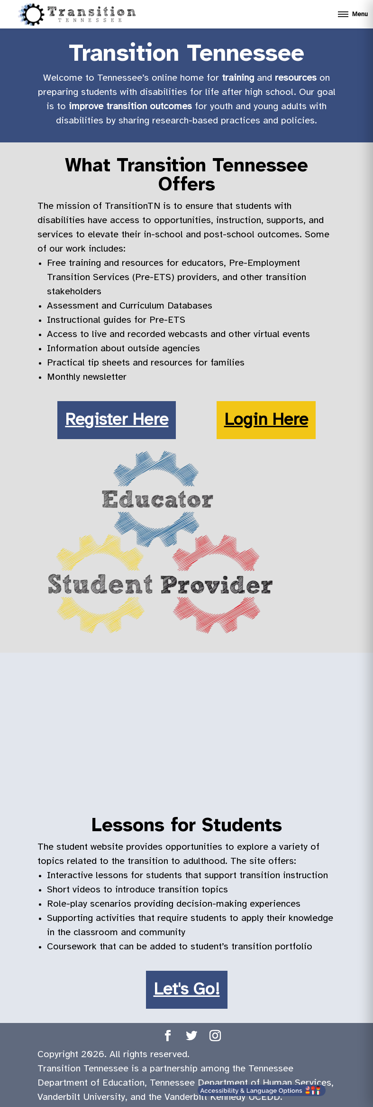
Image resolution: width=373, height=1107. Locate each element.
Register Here (116, 420)
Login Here (266, 420)
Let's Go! (187, 990)
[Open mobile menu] (353, 14)
